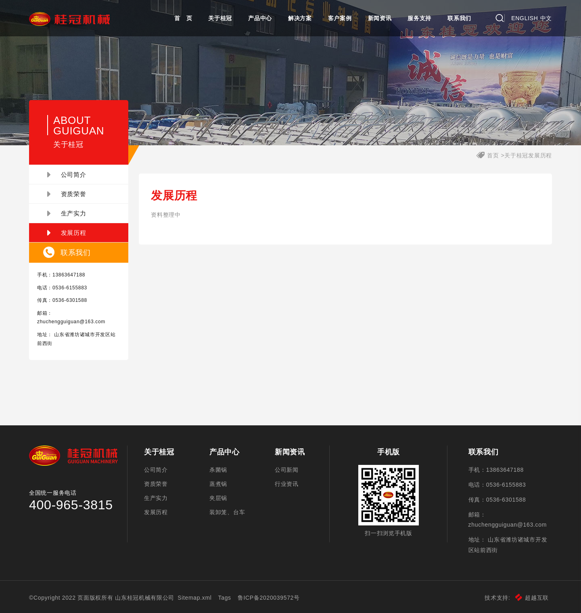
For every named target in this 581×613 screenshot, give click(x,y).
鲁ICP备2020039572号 (269, 597)
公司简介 (66, 174)
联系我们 (459, 18)
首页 (493, 155)
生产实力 (66, 213)
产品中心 (260, 18)
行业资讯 (287, 484)
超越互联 (532, 597)
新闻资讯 (380, 18)
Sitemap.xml (195, 597)
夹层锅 (218, 498)
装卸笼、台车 (227, 512)
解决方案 (300, 18)
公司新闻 (287, 470)
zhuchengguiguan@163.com (71, 321)
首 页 (183, 18)
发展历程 (66, 232)
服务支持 (419, 18)
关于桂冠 (220, 18)
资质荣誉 (66, 194)
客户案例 (340, 18)
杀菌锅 (218, 470)
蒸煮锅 (218, 484)
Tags (224, 597)
